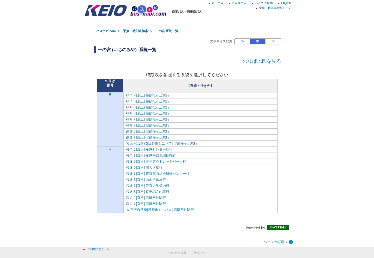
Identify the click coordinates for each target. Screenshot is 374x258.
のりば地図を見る (262, 61)
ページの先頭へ (275, 242)
